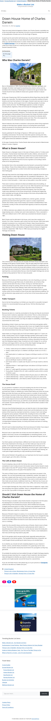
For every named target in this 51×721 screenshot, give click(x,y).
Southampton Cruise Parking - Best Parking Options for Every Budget (22, 645)
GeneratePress (35, 718)
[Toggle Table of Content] (6, 56)
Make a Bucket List (25, 4)
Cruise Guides (6, 665)
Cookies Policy (6, 702)
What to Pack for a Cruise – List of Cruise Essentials (17, 653)
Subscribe (44, 693)
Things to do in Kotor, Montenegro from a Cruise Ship (19, 571)
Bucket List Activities (8, 680)
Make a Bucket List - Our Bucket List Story (14, 643)
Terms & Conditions (8, 707)
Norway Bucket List (9, 677)
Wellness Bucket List (8, 685)
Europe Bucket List (10, 1)
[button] (49, 11)
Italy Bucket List (8, 675)
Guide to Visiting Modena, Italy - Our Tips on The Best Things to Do (21, 650)
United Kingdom (21, 1)
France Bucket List (8, 670)
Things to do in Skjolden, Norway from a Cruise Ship (19, 573)
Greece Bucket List (8, 672)
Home (2, 1)
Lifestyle (4, 682)
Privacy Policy (6, 705)
